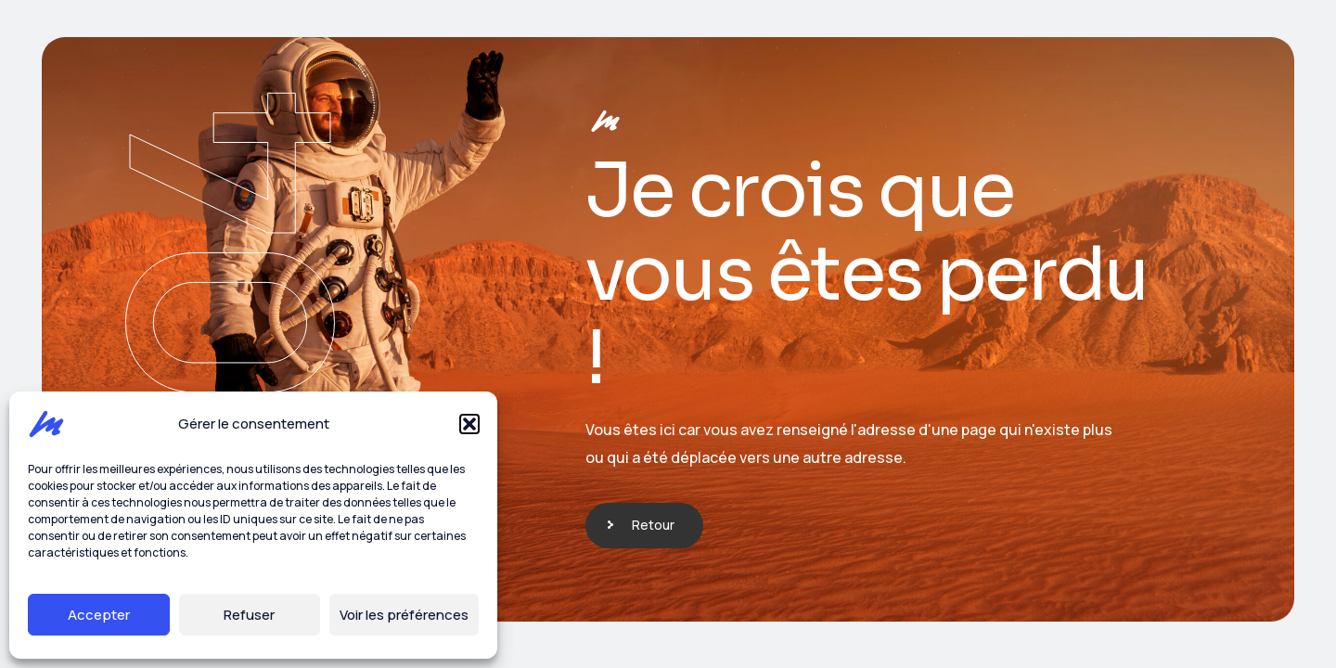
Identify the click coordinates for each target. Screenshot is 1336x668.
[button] (469, 424)
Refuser (249, 614)
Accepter (99, 614)
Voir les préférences (404, 614)
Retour (653, 524)
